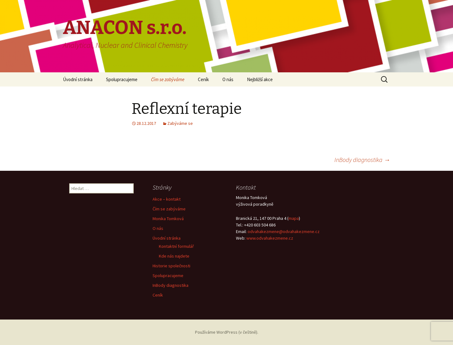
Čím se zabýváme (167, 79)
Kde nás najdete (174, 256)
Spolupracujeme (121, 79)
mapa (293, 218)
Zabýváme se (180, 123)
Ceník (203, 79)
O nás (227, 79)
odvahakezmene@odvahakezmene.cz (284, 231)
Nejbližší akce (260, 79)
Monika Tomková (168, 218)
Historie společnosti (171, 266)
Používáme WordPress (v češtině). (226, 332)
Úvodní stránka (77, 79)
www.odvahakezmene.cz (269, 238)
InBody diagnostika (362, 160)
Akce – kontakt (167, 199)
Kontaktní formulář (176, 246)
